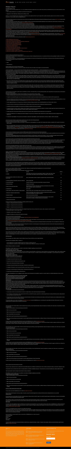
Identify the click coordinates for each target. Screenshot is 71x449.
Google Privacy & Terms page (28, 128)
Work (20, 2)
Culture (27, 2)
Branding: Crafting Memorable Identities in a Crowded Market (35, 443)
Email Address (49, 436)
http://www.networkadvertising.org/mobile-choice (54, 127)
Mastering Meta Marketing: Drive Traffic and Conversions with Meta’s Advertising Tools (35, 432)
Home (17, 2)
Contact (34, 2)
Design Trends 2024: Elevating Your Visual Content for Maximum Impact (36, 439)
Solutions (23, 2)
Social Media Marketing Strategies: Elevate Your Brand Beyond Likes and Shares (36, 436)
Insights (31, 2)
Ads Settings (17, 127)
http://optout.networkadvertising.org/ (41, 127)
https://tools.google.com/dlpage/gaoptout (47, 126)
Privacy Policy (38, 447)
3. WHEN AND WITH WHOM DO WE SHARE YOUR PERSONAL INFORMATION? (17, 41)
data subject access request (12, 423)
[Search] (15, 2)
